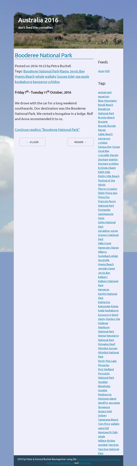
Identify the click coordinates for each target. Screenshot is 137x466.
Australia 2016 (38, 20)
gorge (114, 230)
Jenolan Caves (106, 268)
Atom (101, 71)
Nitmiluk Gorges (107, 348)
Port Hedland (106, 369)
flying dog (111, 192)
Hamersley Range (108, 247)
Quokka (102, 390)
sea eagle (82, 76)
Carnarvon (104, 138)
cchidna (54, 82)
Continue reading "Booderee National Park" (47, 129)
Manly (101, 318)
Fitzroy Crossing (107, 188)
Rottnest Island (107, 398)
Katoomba (104, 306)
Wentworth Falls (108, 432)
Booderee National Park (43, 55)
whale (39, 76)
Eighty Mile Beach (109, 176)
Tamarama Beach (108, 419)
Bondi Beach (105, 104)
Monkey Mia (113, 318)
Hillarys (102, 251)
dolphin (113, 159)
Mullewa (103, 323)
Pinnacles (103, 365)
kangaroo (40, 82)
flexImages (85, 463)
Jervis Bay (77, 71)
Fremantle (104, 209)
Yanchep (113, 444)
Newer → (80, 142)
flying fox (103, 197)
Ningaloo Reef (106, 344)
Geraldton (104, 230)
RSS (107, 71)
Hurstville (103, 260)
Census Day (105, 146)
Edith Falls (104, 171)
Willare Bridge (106, 440)
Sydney (102, 415)
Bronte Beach (106, 117)
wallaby (50, 76)
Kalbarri (103, 276)
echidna (113, 163)
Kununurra (104, 314)
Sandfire (103, 402)
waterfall (103, 428)
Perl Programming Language (92, 459)
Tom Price (104, 423)
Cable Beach (105, 134)
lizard (115, 314)
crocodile (103, 155)
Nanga (102, 335)
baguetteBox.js (66, 463)
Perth (101, 360)
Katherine (104, 302)
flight (101, 192)
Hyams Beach (25, 76)
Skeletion (51, 463)
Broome (103, 121)
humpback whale (108, 255)
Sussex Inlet (66, 76)
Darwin (114, 155)
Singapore (104, 407)
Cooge (116, 146)
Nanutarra (112, 335)
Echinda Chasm (107, 167)
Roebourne (105, 394)
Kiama (64, 71)
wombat (103, 444)
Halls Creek (104, 243)
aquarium (103, 96)
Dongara (103, 163)
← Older (32, 142)
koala (101, 310)
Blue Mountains (107, 100)
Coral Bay (103, 150)
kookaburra (23, 82)
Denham (103, 159)
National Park (106, 339)
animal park (105, 92)
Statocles (114, 459)
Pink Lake (111, 360)
